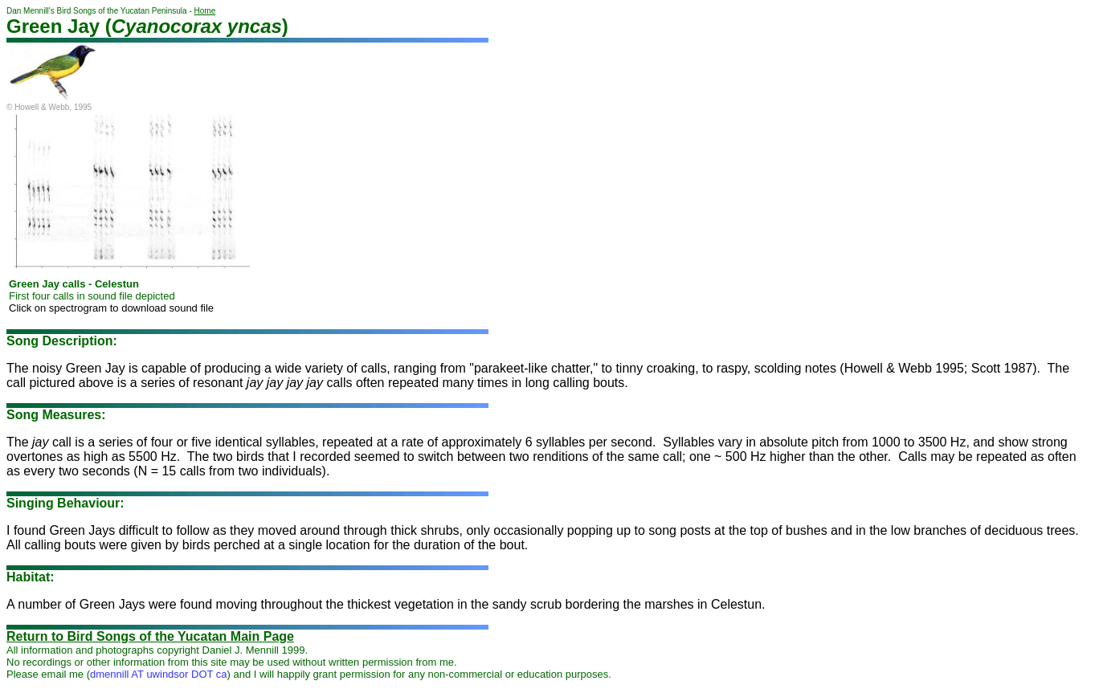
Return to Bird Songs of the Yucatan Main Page (150, 636)
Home (205, 10)
